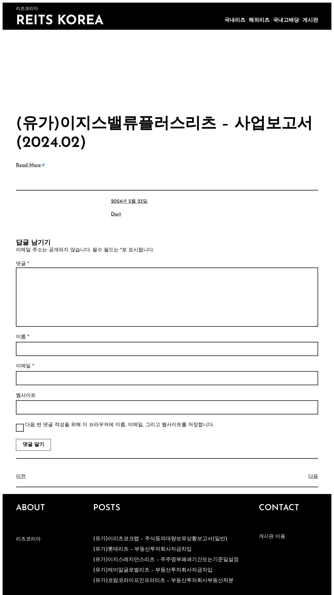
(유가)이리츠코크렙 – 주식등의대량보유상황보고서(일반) (160, 539)
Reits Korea (60, 21)
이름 (22, 337)
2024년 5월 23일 (129, 201)
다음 (313, 476)
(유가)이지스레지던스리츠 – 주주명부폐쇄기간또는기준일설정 (166, 559)
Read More (28, 165)
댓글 (22, 263)
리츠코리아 (28, 539)
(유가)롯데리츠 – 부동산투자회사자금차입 (142, 549)
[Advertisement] (167, 68)
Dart (116, 214)
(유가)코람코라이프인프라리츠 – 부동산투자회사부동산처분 (163, 580)
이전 (21, 476)
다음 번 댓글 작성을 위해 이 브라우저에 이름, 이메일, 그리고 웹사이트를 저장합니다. (119, 425)
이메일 (25, 366)
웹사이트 (26, 395)
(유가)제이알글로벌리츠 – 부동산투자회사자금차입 (153, 570)
